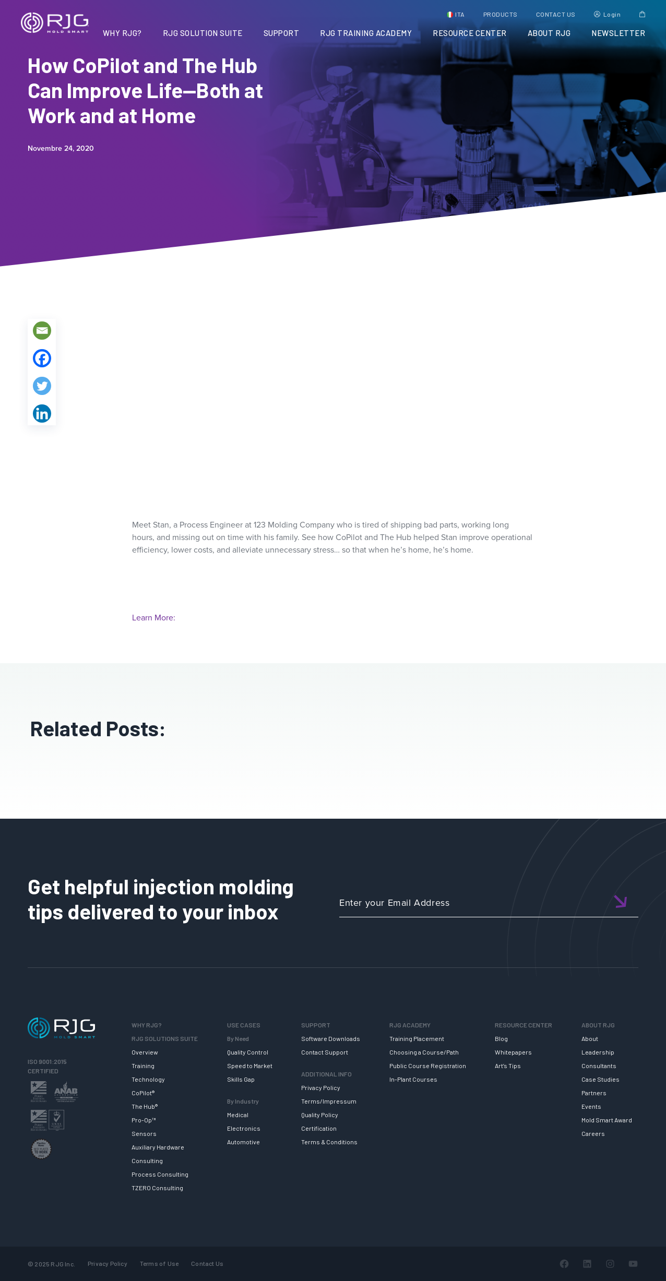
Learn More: (153, 618)
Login (612, 14)
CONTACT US (556, 14)
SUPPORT (282, 33)
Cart (642, 14)
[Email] (42, 330)
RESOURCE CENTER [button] (470, 33)
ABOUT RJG (549, 33)
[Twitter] (42, 386)
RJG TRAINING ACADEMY (366, 33)
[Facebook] (42, 358)
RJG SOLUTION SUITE (203, 33)
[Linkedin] (42, 413)
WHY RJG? (122, 33)
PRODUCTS (500, 14)
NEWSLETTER (618, 33)
